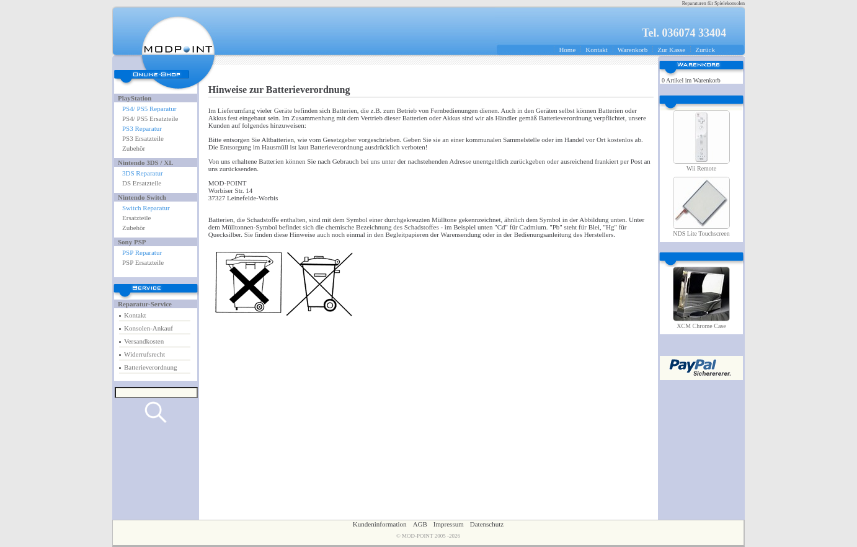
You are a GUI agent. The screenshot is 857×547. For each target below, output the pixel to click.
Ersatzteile (136, 217)
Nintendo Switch (142, 197)
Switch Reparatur (146, 207)
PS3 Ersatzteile (143, 138)
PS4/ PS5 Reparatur (149, 108)
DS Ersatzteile (141, 183)
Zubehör (133, 148)
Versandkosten (144, 341)
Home (567, 49)
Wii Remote (701, 168)
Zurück (705, 49)
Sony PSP (132, 242)
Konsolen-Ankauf (148, 328)
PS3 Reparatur (142, 128)
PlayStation (134, 98)
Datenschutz (487, 524)
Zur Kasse (671, 49)
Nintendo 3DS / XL (146, 162)
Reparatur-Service (145, 304)
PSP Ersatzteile (143, 262)
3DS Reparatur (142, 173)
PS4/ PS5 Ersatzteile (150, 118)
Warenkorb (633, 49)
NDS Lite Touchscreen (701, 233)
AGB (420, 524)
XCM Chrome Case (701, 325)
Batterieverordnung (150, 367)
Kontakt (596, 49)
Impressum (448, 524)
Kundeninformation (380, 524)
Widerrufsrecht (144, 354)
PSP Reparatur (142, 252)
